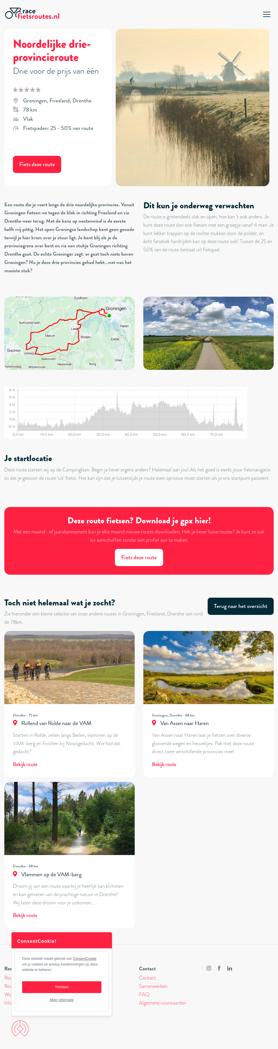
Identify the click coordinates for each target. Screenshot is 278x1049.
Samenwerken (153, 986)
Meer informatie (62, 1000)
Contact (147, 978)
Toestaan (62, 987)
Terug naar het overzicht (240, 606)
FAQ (144, 994)
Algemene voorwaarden (162, 1003)
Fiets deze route (37, 164)
